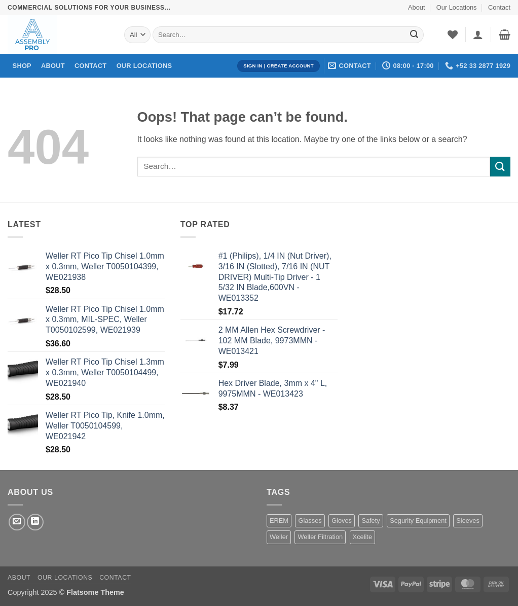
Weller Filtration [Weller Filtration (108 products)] (320, 537)
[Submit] (414, 35)
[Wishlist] (453, 34)
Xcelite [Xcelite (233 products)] (362, 537)
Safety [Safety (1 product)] (370, 520)
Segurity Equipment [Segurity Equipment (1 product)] (418, 520)
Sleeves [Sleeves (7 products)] (467, 520)
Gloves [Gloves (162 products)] (341, 520)
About (416, 7)
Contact (499, 7)
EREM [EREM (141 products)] (279, 520)
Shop (22, 65)
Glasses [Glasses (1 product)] (309, 520)
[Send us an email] (17, 522)
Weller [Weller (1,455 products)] (279, 537)
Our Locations (456, 7)
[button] (478, 34)
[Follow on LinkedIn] (35, 522)
